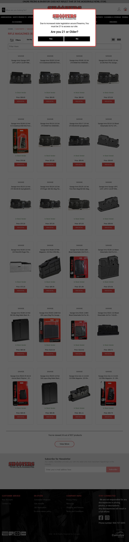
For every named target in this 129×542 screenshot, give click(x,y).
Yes (50, 39)
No (77, 39)
